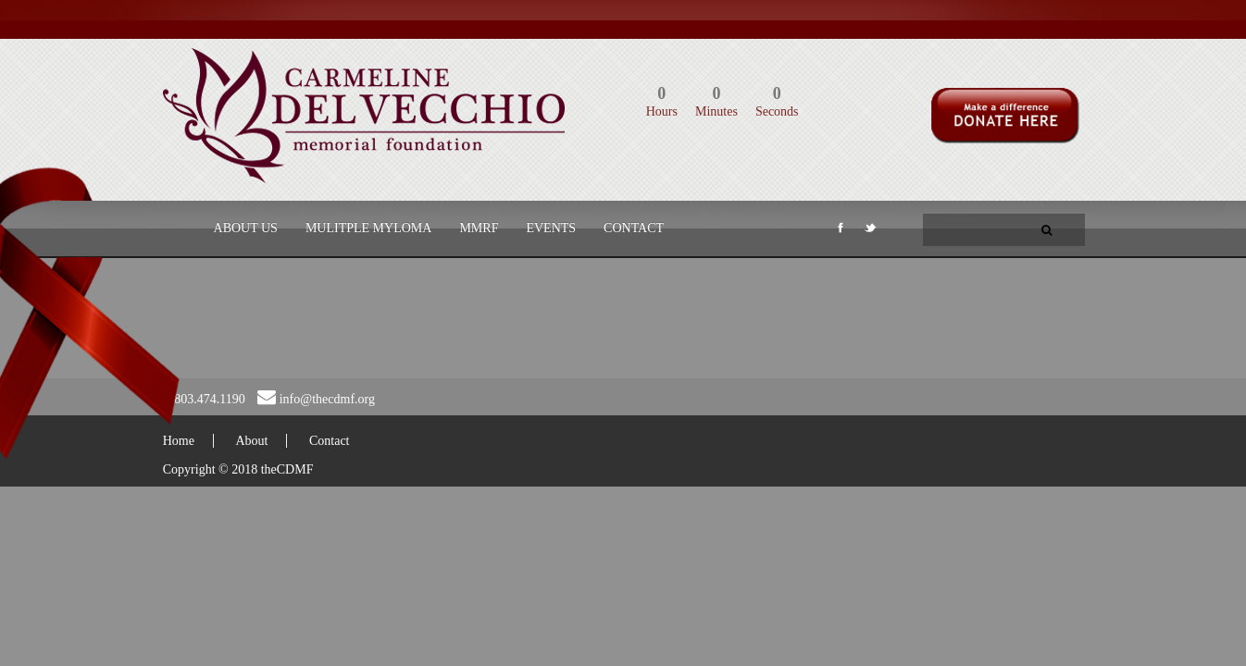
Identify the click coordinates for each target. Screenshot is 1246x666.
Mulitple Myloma (368, 228)
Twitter (869, 231)
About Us (246, 228)
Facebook (839, 231)
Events (551, 228)
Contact (634, 228)
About (251, 441)
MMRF (478, 228)
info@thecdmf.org (327, 399)
